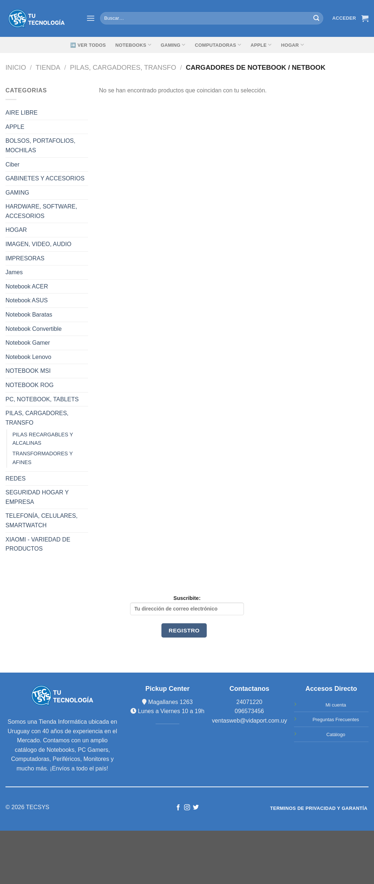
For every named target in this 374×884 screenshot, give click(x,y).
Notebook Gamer (27, 343)
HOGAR (16, 230)
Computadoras (218, 44)
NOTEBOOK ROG (29, 385)
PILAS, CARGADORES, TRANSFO (123, 67)
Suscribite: (187, 605)
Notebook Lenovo (28, 357)
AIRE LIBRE (21, 113)
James (14, 272)
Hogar (292, 44)
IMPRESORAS (25, 258)
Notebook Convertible (33, 329)
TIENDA (48, 67)
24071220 (249, 702)
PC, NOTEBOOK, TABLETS (42, 399)
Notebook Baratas (28, 314)
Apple (261, 44)
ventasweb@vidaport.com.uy (249, 720)
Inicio (15, 67)
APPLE (14, 127)
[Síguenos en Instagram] (187, 807)
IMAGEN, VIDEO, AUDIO (38, 244)
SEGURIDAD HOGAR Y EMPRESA (37, 497)
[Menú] (90, 18)
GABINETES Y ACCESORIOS (44, 178)
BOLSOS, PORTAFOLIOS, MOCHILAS (40, 145)
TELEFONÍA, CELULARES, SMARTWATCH (41, 520)
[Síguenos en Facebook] (178, 807)
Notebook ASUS (26, 300)
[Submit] (316, 18)
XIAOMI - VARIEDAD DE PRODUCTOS (37, 544)
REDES (15, 478)
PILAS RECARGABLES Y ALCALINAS (42, 439)
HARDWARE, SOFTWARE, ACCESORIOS (41, 211)
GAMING (173, 44)
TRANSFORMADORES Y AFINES (42, 458)
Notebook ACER (26, 286)
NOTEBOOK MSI (28, 371)
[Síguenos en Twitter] (196, 807)
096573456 (249, 711)
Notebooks (133, 44)
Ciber (12, 164)
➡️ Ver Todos (88, 45)
